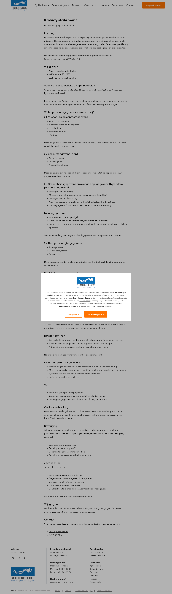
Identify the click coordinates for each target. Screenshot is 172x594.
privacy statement (97, 306)
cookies (120, 295)
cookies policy (85, 301)
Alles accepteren (96, 314)
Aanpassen (73, 314)
